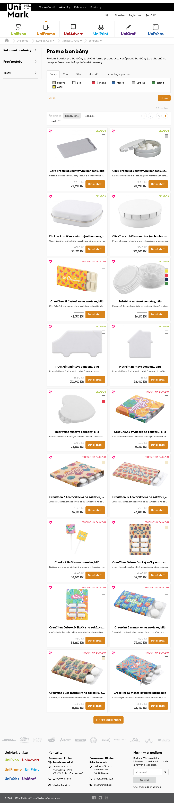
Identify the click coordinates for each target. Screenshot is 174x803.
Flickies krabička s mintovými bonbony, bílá (78, 236)
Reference (80, 7)
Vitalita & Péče (70, 40)
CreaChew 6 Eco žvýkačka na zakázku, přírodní (80, 497)
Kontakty (95, 7)
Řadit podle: (55, 115)
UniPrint (32, 769)
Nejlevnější (89, 115)
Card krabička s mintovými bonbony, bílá (77, 171)
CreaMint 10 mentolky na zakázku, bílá (140, 693)
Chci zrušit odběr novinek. (147, 787)
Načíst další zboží (108, 719)
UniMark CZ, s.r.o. (29, 798)
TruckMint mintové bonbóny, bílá (77, 366)
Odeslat (144, 780)
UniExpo (12, 759)
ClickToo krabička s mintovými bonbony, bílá (142, 236)
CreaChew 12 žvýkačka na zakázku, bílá (76, 301)
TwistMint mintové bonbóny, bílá (140, 301)
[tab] (53, 74)
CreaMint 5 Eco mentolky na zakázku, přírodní (80, 693)
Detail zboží (95, 184)
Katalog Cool (44, 40)
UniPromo (22, 40)
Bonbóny (94, 40)
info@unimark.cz (61, 785)
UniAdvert (31, 759)
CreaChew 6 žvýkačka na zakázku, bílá (140, 432)
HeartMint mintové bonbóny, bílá (77, 432)
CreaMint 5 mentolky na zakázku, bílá (140, 627)
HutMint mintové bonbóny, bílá (140, 366)
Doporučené (72, 115)
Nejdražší (56, 121)
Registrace (135, 15)
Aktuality (64, 7)
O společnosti (47, 7)
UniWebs (12, 779)
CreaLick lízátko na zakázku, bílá (77, 562)
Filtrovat (164, 98)
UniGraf (29, 779)
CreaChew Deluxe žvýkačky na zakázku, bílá (79, 627)
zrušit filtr (52, 98)
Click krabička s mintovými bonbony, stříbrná (142, 171)
